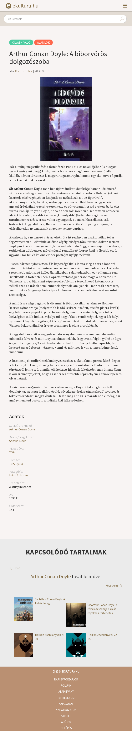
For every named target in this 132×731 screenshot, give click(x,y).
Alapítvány (66, 691)
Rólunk (66, 685)
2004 (12, 452)
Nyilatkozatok (66, 710)
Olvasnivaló (21, 42)
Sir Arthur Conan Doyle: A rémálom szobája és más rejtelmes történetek (91, 609)
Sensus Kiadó (17, 441)
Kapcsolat (66, 704)
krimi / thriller (18, 475)
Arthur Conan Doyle (22, 429)
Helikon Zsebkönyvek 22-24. (92, 637)
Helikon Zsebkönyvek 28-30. (39, 637)
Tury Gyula (16, 464)
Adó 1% (66, 722)
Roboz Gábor (24, 71)
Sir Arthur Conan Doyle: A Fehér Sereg (39, 601)
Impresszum (66, 698)
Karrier (66, 716)
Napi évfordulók (66, 679)
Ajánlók (43, 42)
